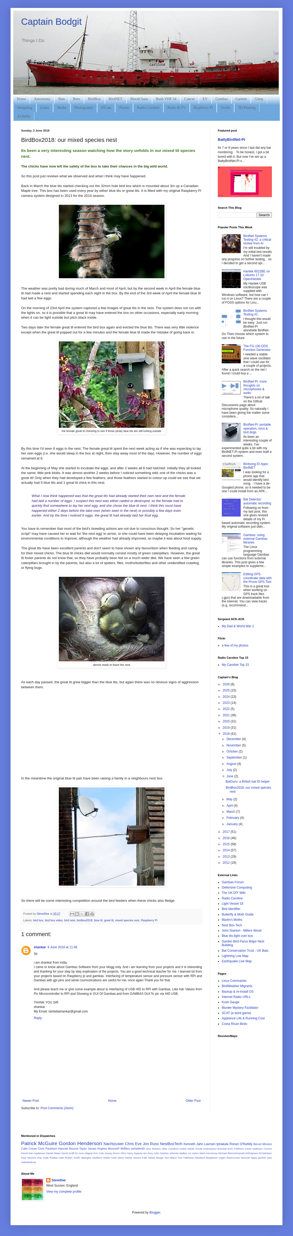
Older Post (193, 1101)
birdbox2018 (84, 920)
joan (269, 1157)
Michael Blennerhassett (231, 1153)
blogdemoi (212, 1157)
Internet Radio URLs (236, 997)
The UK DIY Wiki (233, 893)
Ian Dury (148, 1153)
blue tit (98, 920)
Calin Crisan (29, 1148)
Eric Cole (98, 1153)
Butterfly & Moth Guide (238, 914)
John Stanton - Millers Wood (242, 930)
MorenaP (114, 1148)
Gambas (221, 99)
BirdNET (115, 99)
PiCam (106, 108)
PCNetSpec (265, 1153)
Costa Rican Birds (234, 1024)
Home (21, 99)
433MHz (23, 116)
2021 (227, 715)
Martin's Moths (232, 920)
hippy (254, 1157)
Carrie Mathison (254, 1148)
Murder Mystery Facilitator (240, 1008)
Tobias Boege (155, 1157)
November (234, 745)
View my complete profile (63, 1191)
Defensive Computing (237, 887)
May (229, 799)
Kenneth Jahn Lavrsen (199, 1144)
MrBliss (125, 1148)
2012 (227, 863)
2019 (227, 727)
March (231, 812)
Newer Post (30, 1101)
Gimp (259, 99)
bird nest (69, 920)
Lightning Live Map (235, 956)
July (229, 770)
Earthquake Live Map (237, 961)
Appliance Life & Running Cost (243, 1018)
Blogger (154, 1212)
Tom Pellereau (186, 1157)
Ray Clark (43, 1157)
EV (205, 99)
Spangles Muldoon (91, 1157)
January (232, 824)
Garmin (241, 99)
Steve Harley (124, 1157)
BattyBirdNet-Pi (231, 139)
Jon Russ (151, 1144)
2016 (227, 838)
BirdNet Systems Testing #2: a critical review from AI (257, 239)
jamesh (262, 1157)
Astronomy (42, 99)
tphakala (222, 1144)
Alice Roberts (153, 1148)
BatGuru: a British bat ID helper (248, 781)
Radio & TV (176, 108)
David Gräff (68, 1153)
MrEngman (251, 1153)
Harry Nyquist (135, 1153)
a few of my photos (235, 645)
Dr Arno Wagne (84, 1153)
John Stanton (161, 1153)
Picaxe (124, 108)
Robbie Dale (57, 1157)
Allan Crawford (170, 1148)
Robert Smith (72, 1157)
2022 (227, 709)
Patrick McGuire (39, 1143)
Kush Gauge (230, 1002)
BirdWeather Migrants (237, 986)
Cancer (189, 99)
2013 (227, 856)
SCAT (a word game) (236, 1013)
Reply (38, 1018)
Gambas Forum (233, 882)
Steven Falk (140, 1157)
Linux (44, 108)
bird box (38, 920)
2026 (227, 684)
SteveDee (58, 1180)
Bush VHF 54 (166, 99)
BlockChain (139, 99)
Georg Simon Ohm (115, 1153)
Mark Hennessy (208, 1153)
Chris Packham (47, 1148)
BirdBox (94, 99)
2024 (227, 697)
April (230, 805)
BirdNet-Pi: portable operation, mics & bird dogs (257, 428)
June (230, 776)
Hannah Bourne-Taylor (72, 1148)
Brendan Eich (225, 1148)
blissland (200, 1157)
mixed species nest (127, 920)
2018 (227, 734)
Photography (83, 108)
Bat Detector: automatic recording (257, 501)
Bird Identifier (231, 909)
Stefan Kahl (110, 1157)
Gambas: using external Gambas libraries (255, 539)
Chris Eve (133, 1144)
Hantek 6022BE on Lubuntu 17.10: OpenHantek (256, 275)
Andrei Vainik (186, 1148)
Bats (61, 99)
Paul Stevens (28, 1157)
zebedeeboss (28, 1162)
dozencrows (233, 1157)
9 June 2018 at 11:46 (62, 947)
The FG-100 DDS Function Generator (257, 348)
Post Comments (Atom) (56, 1108)
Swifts (225, 108)
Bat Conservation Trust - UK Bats (245, 950)
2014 (227, 850)
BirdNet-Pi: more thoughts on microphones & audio (255, 387)
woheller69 (138, 1148)
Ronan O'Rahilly (240, 1144)
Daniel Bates (53, 1153)
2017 (227, 832)
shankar (40, 947)
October (232, 751)
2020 (227, 721)
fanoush (245, 1157)
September (234, 757)
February (233, 818)
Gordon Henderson (80, 1143)
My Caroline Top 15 (235, 665)
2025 (227, 690)
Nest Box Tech (232, 925)
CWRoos (239, 1148)
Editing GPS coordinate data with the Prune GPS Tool (257, 578)
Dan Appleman (37, 1153)
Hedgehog (24, 108)
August (231, 764)
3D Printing (247, 108)
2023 (227, 703)
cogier (222, 1157)
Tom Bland (170, 1157)
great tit (109, 920)
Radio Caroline (148, 108)
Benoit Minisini (262, 1144)
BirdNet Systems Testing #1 (255, 312)
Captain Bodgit (51, 21)
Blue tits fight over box (237, 936)
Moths (62, 108)
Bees (76, 99)
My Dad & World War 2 (238, 626)
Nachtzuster (113, 1144)
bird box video (54, 920)
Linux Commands (234, 981)
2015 (227, 844)
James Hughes (97, 1148)
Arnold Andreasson (206, 1148)
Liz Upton (193, 1153)
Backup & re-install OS (238, 991)
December (234, 739)
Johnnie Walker (178, 1153)
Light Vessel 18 (232, 903)
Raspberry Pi (203, 108)
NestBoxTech (171, 1144)
